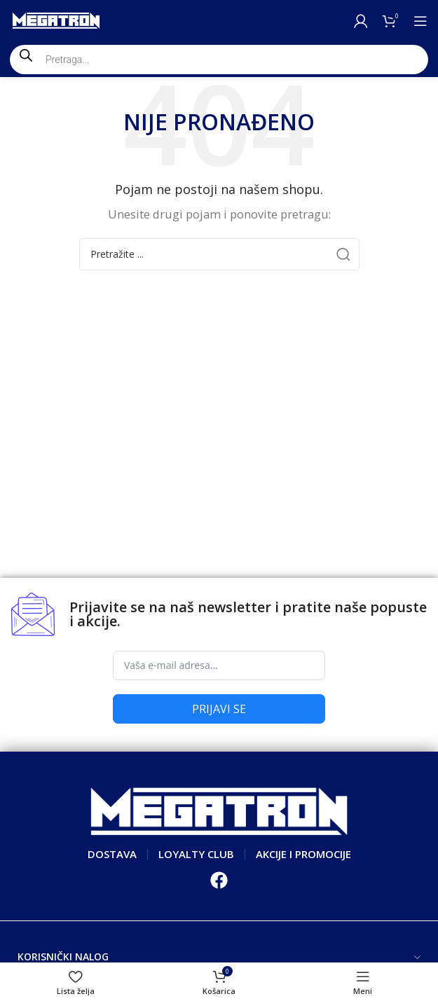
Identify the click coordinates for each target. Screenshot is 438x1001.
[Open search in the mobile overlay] (219, 60)
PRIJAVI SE (219, 709)
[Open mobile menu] (420, 21)
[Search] (219, 254)
